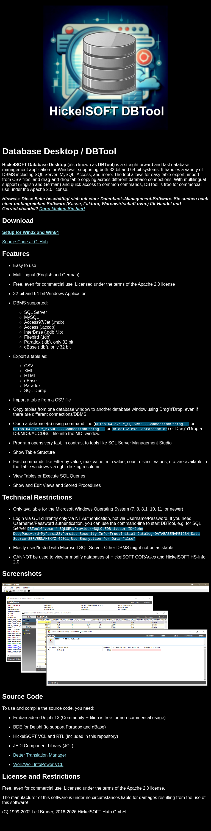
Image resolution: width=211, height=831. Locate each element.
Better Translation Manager (39, 755)
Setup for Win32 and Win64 (30, 232)
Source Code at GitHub (25, 241)
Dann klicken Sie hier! (62, 208)
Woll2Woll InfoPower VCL (38, 764)
